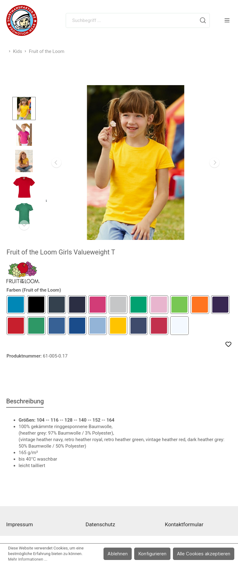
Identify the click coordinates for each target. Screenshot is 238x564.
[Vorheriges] (56, 162)
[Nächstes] (214, 162)
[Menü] (227, 20)
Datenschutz (100, 524)
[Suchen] (203, 20)
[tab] (25, 401)
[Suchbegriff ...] (131, 20)
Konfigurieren (152, 554)
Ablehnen (118, 554)
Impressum (19, 524)
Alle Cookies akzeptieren (203, 554)
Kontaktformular (184, 524)
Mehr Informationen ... (27, 559)
